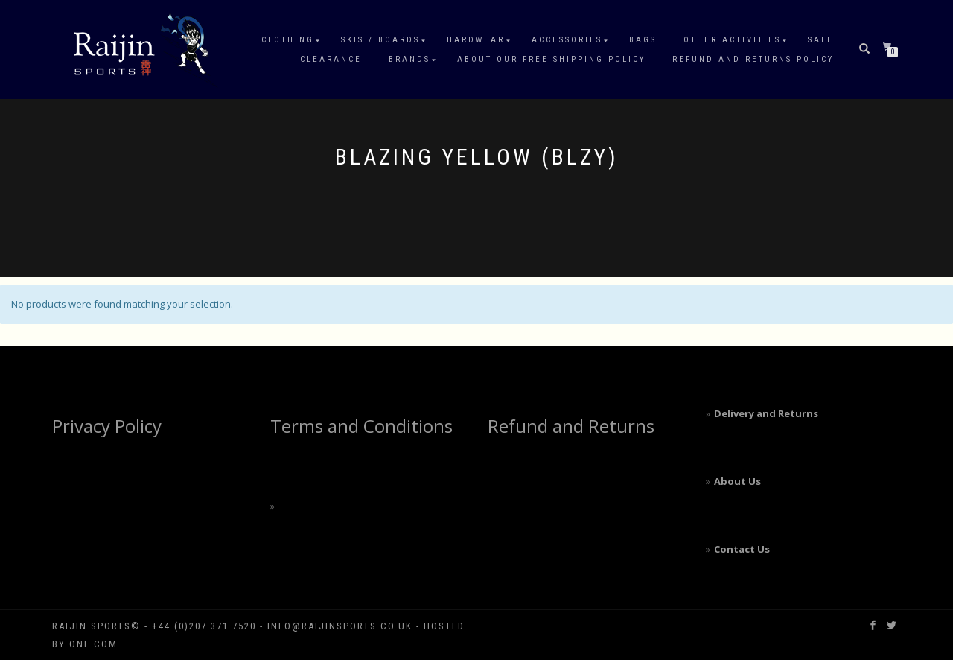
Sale (821, 40)
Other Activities (732, 40)
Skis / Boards (380, 40)
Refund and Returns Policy (753, 59)
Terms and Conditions (361, 425)
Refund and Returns (571, 425)
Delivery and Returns (766, 413)
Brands (409, 59)
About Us (737, 481)
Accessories (567, 40)
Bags (643, 40)
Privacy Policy (107, 425)
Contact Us (742, 549)
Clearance (331, 59)
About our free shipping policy (551, 59)
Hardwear (476, 40)
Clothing (287, 40)
